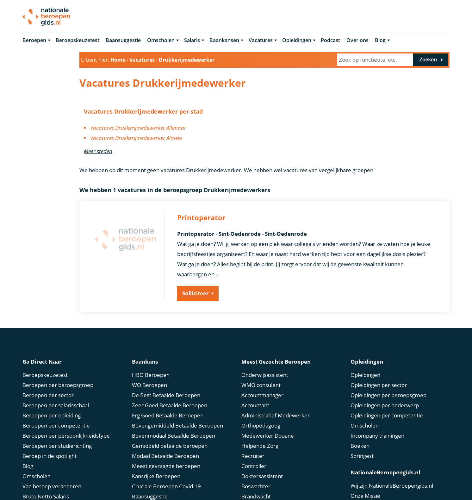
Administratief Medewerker (275, 414)
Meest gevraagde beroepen (166, 465)
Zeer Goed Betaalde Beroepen (169, 404)
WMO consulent (261, 384)
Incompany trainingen (377, 435)
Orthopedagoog (260, 424)
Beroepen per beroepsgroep (57, 384)
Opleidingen (296, 40)
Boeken (360, 445)
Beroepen (34, 40)
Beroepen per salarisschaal (55, 404)
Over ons (357, 40)
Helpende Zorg (259, 445)
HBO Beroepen (151, 374)
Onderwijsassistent (264, 374)
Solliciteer (195, 293)
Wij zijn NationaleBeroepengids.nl (392, 485)
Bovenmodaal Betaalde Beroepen (173, 435)
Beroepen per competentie (56, 424)
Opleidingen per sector (379, 384)
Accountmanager (262, 394)
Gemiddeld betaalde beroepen (170, 445)
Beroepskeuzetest (77, 40)
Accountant (255, 404)
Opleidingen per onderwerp (385, 404)
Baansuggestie (123, 40)
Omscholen (161, 40)
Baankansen (224, 40)
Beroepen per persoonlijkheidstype (66, 435)
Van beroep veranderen (51, 485)
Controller (253, 465)
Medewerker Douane (267, 435)
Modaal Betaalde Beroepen (165, 455)
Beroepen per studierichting (57, 445)
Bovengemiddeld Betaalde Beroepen (177, 424)
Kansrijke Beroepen (156, 475)
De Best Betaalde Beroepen (166, 394)
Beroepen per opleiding (51, 414)
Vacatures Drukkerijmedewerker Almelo (136, 138)
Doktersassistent (262, 475)
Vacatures (261, 40)
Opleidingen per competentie (387, 414)
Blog (380, 40)
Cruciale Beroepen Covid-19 (166, 485)
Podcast (330, 40)
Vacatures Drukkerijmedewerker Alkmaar (138, 128)
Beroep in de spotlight (49, 455)
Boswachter (255, 485)
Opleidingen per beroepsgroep (388, 394)
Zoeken (428, 59)
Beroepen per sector (48, 394)
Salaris (192, 40)
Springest (362, 455)
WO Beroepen (149, 384)
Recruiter (252, 455)
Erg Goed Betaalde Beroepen (167, 414)
